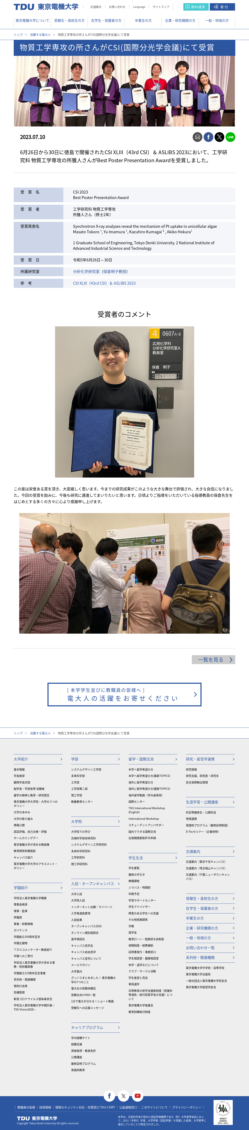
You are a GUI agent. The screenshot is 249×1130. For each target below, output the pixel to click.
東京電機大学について (32, 20)
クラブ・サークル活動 (142, 971)
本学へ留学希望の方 (141, 769)
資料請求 (198, 6)
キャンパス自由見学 (83, 952)
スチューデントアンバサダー (146, 825)
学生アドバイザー (139, 907)
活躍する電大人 (40, 34)
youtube (137, 1096)
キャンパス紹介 (23, 857)
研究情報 (191, 769)
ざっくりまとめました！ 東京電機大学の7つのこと (93, 980)
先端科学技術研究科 (83, 838)
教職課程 (134, 881)
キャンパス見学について (86, 958)
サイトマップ (161, 7)
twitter (219, 137)
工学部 (75, 782)
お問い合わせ (117, 7)
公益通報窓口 (128, 1107)
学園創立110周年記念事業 (30, 973)
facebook (208, 137)
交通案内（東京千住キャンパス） (206, 862)
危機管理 (19, 992)
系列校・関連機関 (25, 979)
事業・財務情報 (23, 924)
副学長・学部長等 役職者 (29, 789)
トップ (18, 34)
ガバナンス (20, 930)
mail (197, 137)
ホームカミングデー (26, 838)
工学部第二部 (79, 789)
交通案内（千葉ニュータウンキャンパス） (208, 876)
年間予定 (134, 894)
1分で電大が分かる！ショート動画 (92, 1001)
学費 (131, 926)
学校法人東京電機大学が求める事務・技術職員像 (34, 964)
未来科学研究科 (80, 851)
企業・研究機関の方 (180, 20)
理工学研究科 (79, 864)
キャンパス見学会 (82, 945)
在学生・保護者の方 (106, 20)
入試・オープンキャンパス (92, 883)
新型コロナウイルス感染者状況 (33, 999)
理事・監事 (20, 911)
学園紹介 (21, 887)
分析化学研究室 (86, 271)
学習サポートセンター (142, 900)
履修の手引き (137, 874)
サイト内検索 (182, 7)
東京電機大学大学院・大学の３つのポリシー (36, 803)
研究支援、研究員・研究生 (202, 776)
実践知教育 (78, 1070)
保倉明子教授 (114, 271)
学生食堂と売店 (138, 978)
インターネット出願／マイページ (91, 907)
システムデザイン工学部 (86, 769)
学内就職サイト (80, 1038)
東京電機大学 (37, 1118)
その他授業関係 (138, 919)
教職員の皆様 (26, 1107)
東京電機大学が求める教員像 (31, 844)
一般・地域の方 (217, 20)
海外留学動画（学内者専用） (146, 795)
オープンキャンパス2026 (86, 926)
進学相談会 (78, 939)
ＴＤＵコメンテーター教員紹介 (33, 949)
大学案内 (76, 971)
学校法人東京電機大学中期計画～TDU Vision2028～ (34, 1007)
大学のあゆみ (22, 812)
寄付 (224, 6)
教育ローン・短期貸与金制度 (146, 939)
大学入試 (76, 894)
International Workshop (144, 819)
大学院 (76, 821)
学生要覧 (134, 868)
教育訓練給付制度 (139, 1012)
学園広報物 (20, 943)
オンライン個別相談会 (85, 933)
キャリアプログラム (87, 1027)
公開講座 (76, 1057)
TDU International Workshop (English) (147, 810)
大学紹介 (21, 759)
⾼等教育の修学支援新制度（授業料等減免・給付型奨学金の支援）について (150, 995)
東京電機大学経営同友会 (201, 987)
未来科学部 (78, 776)
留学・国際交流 (141, 759)
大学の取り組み (23, 819)
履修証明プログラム (83, 1063)
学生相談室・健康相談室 (144, 958)
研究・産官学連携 (200, 759)
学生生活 (136, 857)
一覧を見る (210, 659)
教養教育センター (82, 801)
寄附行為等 (20, 986)
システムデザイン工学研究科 (89, 844)
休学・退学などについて (144, 965)
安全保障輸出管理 (197, 782)
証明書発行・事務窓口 (142, 952)
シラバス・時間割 (139, 887)
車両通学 (134, 984)
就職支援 (76, 1044)
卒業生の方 (143, 20)
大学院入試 (78, 900)
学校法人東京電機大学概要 (30, 898)
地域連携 (191, 819)
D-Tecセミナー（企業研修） (203, 831)
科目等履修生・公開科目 (201, 812)
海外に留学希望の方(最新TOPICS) (149, 789)
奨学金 (133, 932)
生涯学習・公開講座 (202, 802)
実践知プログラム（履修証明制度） (208, 825)
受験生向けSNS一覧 (83, 995)
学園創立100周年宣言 (27, 937)
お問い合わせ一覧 (200, 947)
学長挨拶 (19, 776)
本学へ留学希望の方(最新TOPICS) (149, 776)
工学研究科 (78, 857)
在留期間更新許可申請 (142, 838)
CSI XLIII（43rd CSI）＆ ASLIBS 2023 (104, 283)
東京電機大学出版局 (198, 974)
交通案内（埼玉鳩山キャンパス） (206, 868)
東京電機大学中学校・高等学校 (205, 968)
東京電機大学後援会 (141, 1005)
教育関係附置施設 (25, 851)
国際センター (137, 801)
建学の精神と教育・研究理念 (31, 795)
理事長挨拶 (20, 904)
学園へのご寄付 (23, 956)
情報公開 (19, 825)
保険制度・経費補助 (141, 945)
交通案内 (95, 7)
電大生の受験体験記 (83, 988)
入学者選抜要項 (80, 913)
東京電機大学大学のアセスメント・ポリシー (36, 866)
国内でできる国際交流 (142, 831)
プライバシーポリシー (187, 1107)
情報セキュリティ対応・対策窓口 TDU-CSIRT (85, 1107)
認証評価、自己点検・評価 (30, 831)
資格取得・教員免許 (83, 1051)
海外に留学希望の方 (141, 782)
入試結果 (76, 920)
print (186, 137)
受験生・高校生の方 (69, 20)
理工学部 (76, 795)
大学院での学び (80, 831)
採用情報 (45, 1107)
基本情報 (19, 769)
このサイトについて (154, 1107)
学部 (74, 759)
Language (139, 7)
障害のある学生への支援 (144, 913)
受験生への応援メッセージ (87, 1008)
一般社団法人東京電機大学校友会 (206, 981)
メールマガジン (80, 965)
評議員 (18, 917)
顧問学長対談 (22, 782)
